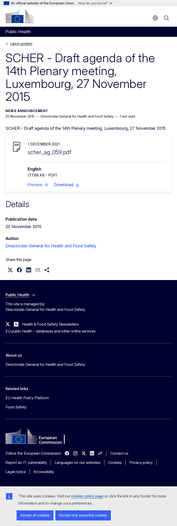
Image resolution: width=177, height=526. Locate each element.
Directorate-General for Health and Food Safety (51, 245)
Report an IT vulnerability (26, 462)
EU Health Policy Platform (27, 398)
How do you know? (95, 3)
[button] (38, 184)
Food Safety (16, 407)
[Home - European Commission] (20, 16)
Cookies (115, 462)
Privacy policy (141, 462)
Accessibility (43, 471)
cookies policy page (87, 496)
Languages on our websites (77, 462)
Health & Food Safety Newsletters (50, 324)
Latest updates (21, 44)
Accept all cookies (35, 515)
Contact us (119, 453)
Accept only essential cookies (83, 515)
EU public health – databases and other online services (51, 331)
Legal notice (16, 471)
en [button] (155, 18)
